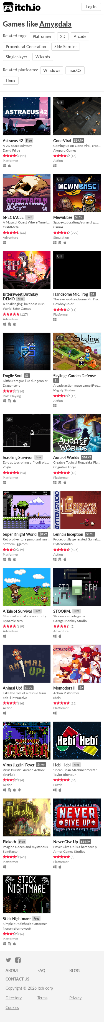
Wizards (42, 56)
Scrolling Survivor (18, 457)
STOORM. (62, 611)
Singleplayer (16, 56)
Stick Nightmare (17, 918)
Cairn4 (58, 227)
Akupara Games (64, 150)
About (12, 970)
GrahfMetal (11, 227)
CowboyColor (63, 304)
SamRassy (10, 851)
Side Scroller (65, 46)
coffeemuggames (15, 544)
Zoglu (7, 467)
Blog (74, 970)
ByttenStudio (63, 544)
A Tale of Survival (17, 611)
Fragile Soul (12, 375)
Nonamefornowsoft (17, 928)
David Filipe (11, 150)
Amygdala (55, 23)
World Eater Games (17, 308)
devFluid (9, 775)
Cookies (12, 1007)
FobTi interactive (15, 698)
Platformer (42, 36)
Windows (51, 70)
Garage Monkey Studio (70, 621)
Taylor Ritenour (64, 775)
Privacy (75, 997)
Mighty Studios (64, 390)
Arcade (80, 36)
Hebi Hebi (62, 765)
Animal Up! (12, 688)
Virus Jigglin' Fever (18, 765)
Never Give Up (65, 841)
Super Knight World (20, 534)
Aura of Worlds (66, 457)
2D (63, 36)
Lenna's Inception (68, 534)
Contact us (17, 979)
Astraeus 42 (13, 140)
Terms (42, 997)
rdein (57, 698)
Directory (14, 997)
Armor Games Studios (69, 851)
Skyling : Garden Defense (74, 375)
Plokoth (9, 841)
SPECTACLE (13, 217)
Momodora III (65, 688)
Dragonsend (12, 385)
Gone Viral (62, 140)
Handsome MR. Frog (70, 294)
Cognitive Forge (64, 467)
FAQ (41, 970)
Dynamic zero (13, 621)
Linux (11, 80)
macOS (75, 70)
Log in (91, 6)
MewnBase (62, 217)
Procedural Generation (26, 46)
